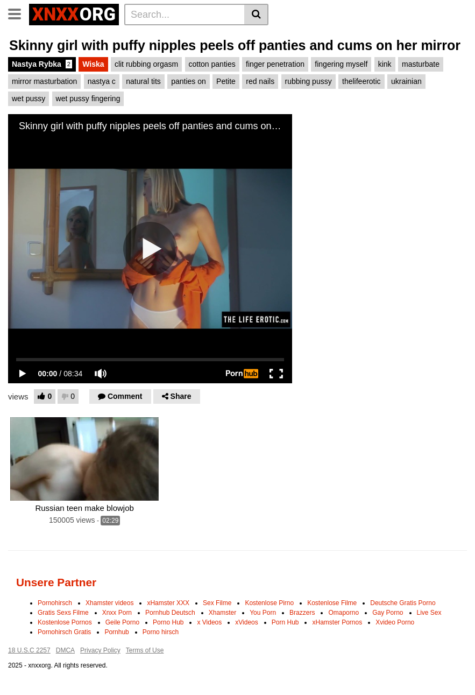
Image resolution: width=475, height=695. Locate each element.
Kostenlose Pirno (269, 603)
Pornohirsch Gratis (64, 632)
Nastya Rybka (42, 64)
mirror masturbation (44, 81)
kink (385, 64)
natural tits (143, 81)
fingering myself (341, 64)
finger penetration (275, 64)
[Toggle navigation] (18, 13)
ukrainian (406, 81)
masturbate (420, 64)
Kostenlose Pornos (65, 622)
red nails (260, 81)
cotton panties (212, 64)
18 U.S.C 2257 (29, 650)
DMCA (65, 650)
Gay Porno (387, 612)
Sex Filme (217, 603)
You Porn (263, 612)
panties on (188, 81)
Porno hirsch (161, 632)
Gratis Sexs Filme (63, 612)
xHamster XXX (168, 603)
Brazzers (302, 612)
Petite (226, 81)
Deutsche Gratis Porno (402, 603)
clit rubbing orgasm (146, 64)
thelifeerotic (361, 81)
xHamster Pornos (337, 622)
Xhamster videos (109, 603)
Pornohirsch (55, 603)
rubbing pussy (308, 81)
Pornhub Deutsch (170, 612)
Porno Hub (168, 622)
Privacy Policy (100, 650)
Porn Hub (285, 622)
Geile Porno (122, 622)
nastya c (102, 81)
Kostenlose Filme (332, 603)
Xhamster (222, 612)
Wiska (93, 64)
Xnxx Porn (117, 612)
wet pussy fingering (88, 98)
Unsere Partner (56, 582)
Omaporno (343, 612)
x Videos (209, 622)
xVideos (246, 622)
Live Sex (429, 612)
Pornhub (116, 632)
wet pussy (28, 98)
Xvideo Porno (394, 622)
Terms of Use (145, 650)
